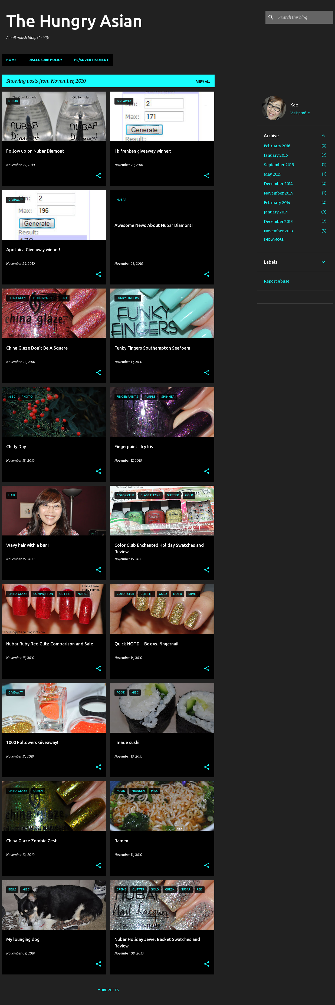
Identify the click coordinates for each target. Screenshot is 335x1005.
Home (11, 60)
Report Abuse (276, 281)
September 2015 (279, 164)
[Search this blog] (304, 17)
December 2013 (278, 221)
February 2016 (277, 145)
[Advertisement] (236, 173)
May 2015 (272, 174)
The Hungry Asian (74, 20)
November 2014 (278, 193)
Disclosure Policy (45, 60)
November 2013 (278, 231)
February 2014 (277, 202)
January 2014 (276, 212)
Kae (294, 104)
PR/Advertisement (91, 60)
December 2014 (278, 183)
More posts (108, 990)
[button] (98, 176)
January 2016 (276, 155)
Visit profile (300, 113)
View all (203, 81)
